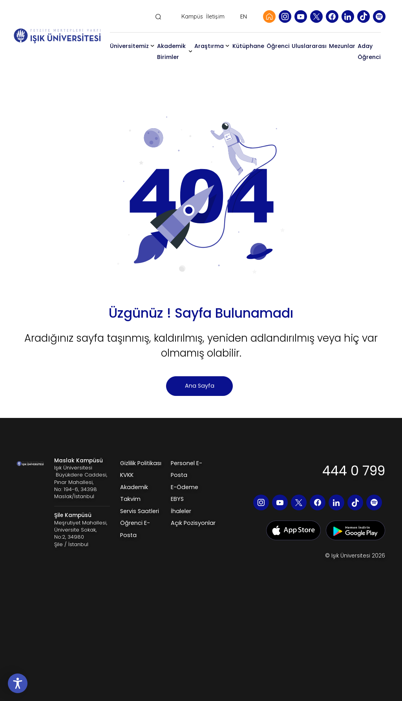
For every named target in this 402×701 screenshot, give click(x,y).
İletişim (215, 17)
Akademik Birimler (171, 51)
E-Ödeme (184, 487)
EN (243, 16)
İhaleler (181, 511)
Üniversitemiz (129, 46)
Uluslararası (309, 46)
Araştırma (209, 46)
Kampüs (192, 17)
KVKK (126, 475)
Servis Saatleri (139, 511)
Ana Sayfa (199, 386)
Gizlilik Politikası (140, 463)
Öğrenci (278, 46)
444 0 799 (353, 471)
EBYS (177, 499)
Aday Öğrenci (369, 51)
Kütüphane (248, 46)
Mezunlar (342, 46)
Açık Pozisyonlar (193, 523)
